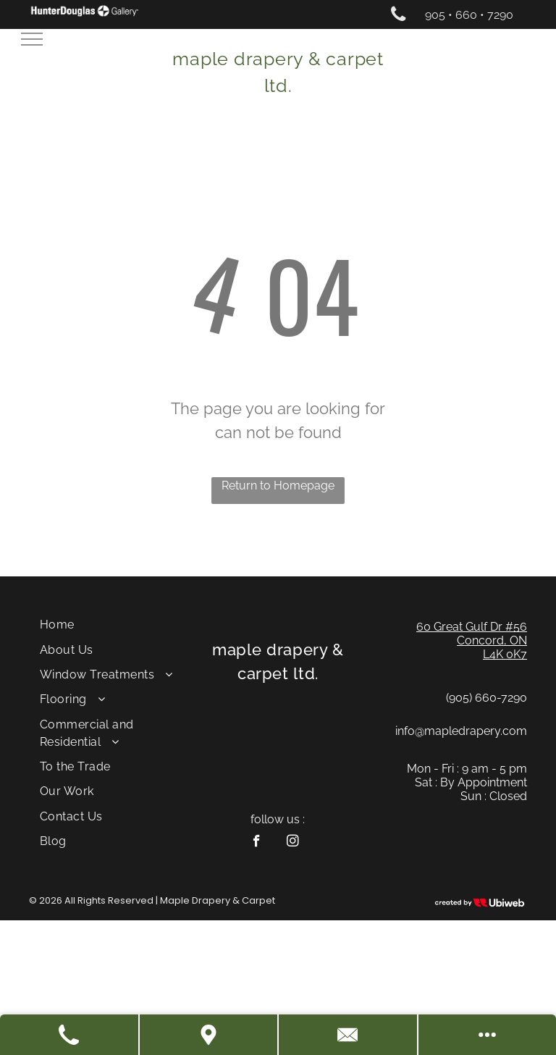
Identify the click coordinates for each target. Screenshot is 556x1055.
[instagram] (293, 843)
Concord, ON (492, 640)
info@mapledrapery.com (461, 731)
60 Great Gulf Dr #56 (471, 627)
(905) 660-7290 (486, 698)
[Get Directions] (209, 1034)
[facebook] (257, 843)
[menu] (32, 39)
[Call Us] (70, 1034)
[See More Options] (487, 1034)
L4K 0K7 (505, 654)
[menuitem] (112, 625)
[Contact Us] (348, 1034)
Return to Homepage (278, 485)
